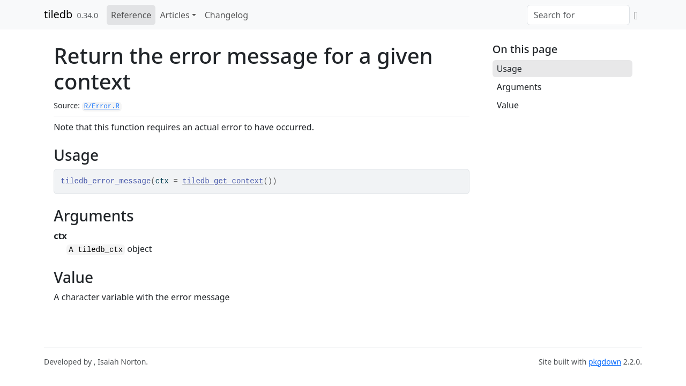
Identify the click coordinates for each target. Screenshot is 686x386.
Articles (174, 15)
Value (508, 105)
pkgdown (604, 362)
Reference (131, 15)
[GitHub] (636, 15)
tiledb (58, 14)
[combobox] (578, 15)
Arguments (519, 87)
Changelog (226, 15)
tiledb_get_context (222, 181)
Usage (509, 69)
